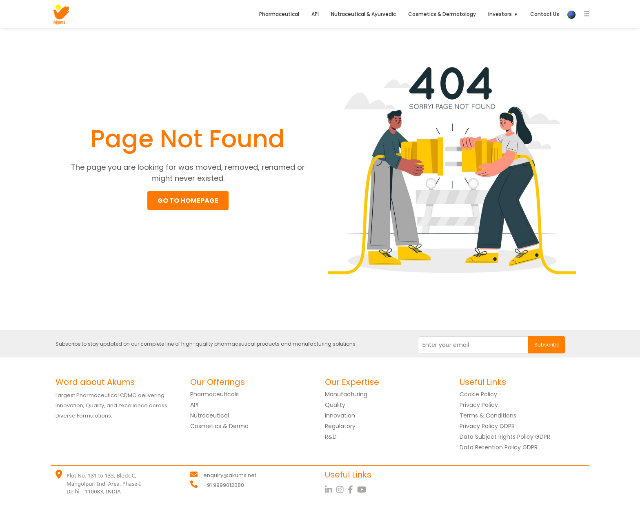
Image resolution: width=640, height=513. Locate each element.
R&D (331, 437)
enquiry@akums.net (229, 475)
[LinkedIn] (330, 489)
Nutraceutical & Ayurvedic (363, 14)
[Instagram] (342, 489)
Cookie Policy (478, 394)
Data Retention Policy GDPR (499, 447)
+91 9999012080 (223, 485)
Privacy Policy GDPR (487, 426)
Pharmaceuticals (214, 394)
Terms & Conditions (488, 415)
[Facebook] (352, 489)
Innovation (340, 415)
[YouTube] (363, 489)
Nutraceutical (209, 415)
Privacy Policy (479, 405)
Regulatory (340, 426)
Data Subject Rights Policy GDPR (505, 437)
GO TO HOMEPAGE (188, 200)
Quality (335, 405)
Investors (500, 14)
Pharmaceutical (279, 14)
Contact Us (544, 14)
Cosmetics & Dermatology (442, 14)
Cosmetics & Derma (219, 426)
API (315, 14)
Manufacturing (346, 394)
